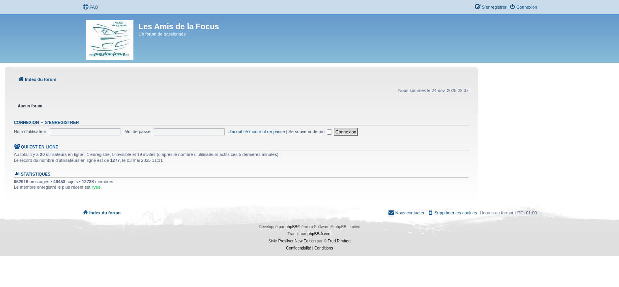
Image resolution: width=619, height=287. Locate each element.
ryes (96, 187)
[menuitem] (90, 7)
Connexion (26, 122)
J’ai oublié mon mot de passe (257, 131)
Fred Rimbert (339, 241)
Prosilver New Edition (297, 241)
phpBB (291, 227)
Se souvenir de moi (310, 131)
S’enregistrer (62, 122)
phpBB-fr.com (320, 234)
